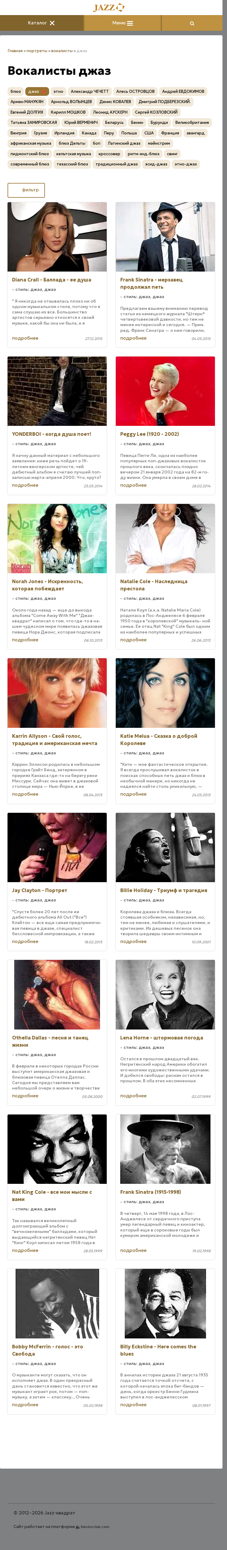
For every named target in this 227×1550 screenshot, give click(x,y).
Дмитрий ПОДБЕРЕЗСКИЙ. (165, 101)
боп (96, 143)
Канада (89, 133)
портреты (37, 50)
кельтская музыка (73, 153)
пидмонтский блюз (30, 153)
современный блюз (30, 164)
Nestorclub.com (95, 1526)
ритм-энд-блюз (143, 153)
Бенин (137, 122)
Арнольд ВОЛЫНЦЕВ (71, 101)
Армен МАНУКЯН (27, 101)
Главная (15, 50)
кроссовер (109, 153)
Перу (109, 133)
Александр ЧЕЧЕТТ (90, 91)
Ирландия (64, 133)
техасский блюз (72, 164)
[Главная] (111, 8)
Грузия (40, 133)
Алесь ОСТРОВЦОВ (135, 91)
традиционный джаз (117, 164)
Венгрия (19, 133)
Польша (129, 133)
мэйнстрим (159, 143)
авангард (196, 133)
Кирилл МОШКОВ (68, 112)
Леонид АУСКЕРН (110, 112)
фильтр (26, 189)
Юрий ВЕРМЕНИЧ (81, 122)
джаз (33, 91)
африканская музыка (31, 143)
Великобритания (192, 122)
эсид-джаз (156, 164)
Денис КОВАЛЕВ (115, 101)
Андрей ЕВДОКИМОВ (183, 91)
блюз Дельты (72, 143)
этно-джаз (186, 164)
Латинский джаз (124, 143)
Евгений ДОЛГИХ (27, 112)
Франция (170, 133)
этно (58, 91)
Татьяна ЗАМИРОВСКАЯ (34, 122)
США (149, 133)
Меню (122, 23)
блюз (16, 91)
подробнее (25, 338)
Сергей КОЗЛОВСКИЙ (156, 112)
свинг (172, 153)
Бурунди (159, 122)
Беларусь (114, 122)
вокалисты (62, 50)
